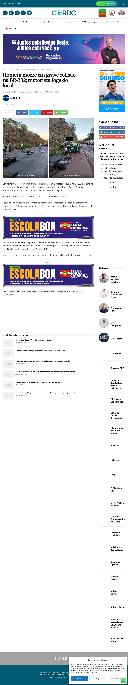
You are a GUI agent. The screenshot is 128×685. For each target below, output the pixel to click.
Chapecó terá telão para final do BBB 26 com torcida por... (38, 382)
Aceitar (79, 679)
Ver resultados (112, 187)
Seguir (121, 132)
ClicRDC (16, 98)
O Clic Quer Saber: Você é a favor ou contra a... (33, 340)
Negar (97, 679)
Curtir (121, 127)
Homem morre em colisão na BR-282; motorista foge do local (38, 291)
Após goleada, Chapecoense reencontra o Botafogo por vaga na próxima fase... (47, 393)
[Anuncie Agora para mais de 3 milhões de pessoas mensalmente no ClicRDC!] (106, 3)
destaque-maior (14, 291)
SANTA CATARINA (78, 291)
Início (4, 69)
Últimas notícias (8, 294)
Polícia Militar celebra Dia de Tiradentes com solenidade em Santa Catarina (45, 372)
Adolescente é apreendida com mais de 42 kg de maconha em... (40, 351)
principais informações (64, 291)
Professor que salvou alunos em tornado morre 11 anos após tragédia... (43, 361)
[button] (123, 660)
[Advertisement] (48, 314)
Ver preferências (116, 679)
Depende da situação (113, 178)
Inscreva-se (120, 137)
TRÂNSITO (11, 69)
